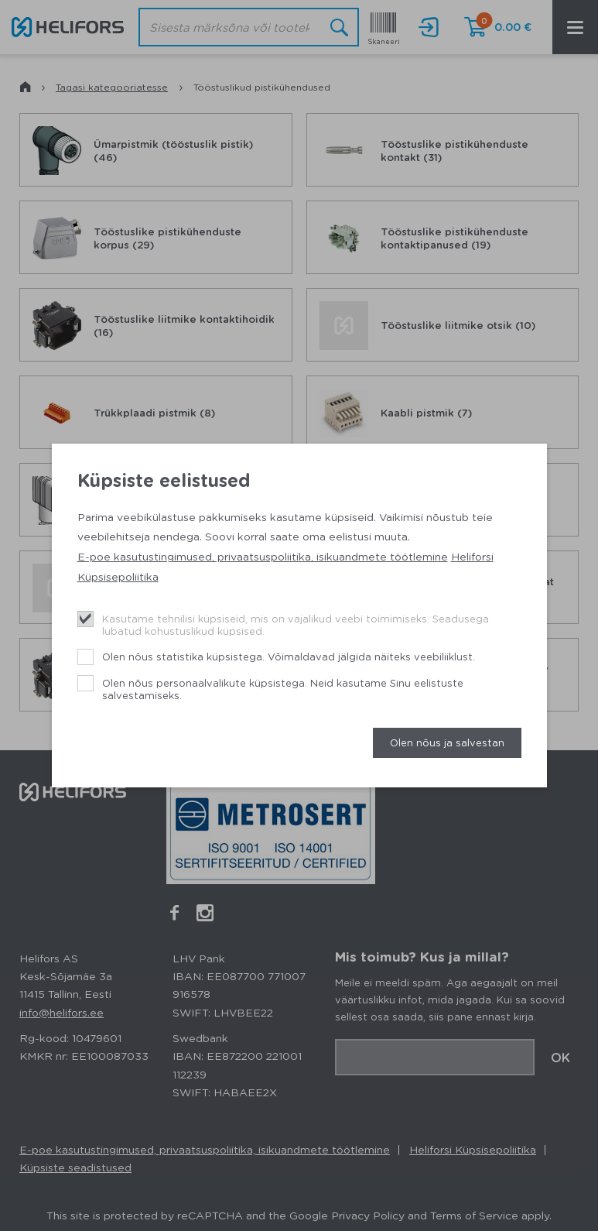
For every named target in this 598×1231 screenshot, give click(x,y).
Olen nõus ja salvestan (447, 742)
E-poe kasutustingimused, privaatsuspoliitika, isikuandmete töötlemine (262, 556)
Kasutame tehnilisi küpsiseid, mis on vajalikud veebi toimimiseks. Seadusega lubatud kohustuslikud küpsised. (295, 624)
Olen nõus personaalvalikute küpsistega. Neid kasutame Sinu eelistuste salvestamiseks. (282, 688)
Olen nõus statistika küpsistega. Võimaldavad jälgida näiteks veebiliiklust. (288, 656)
